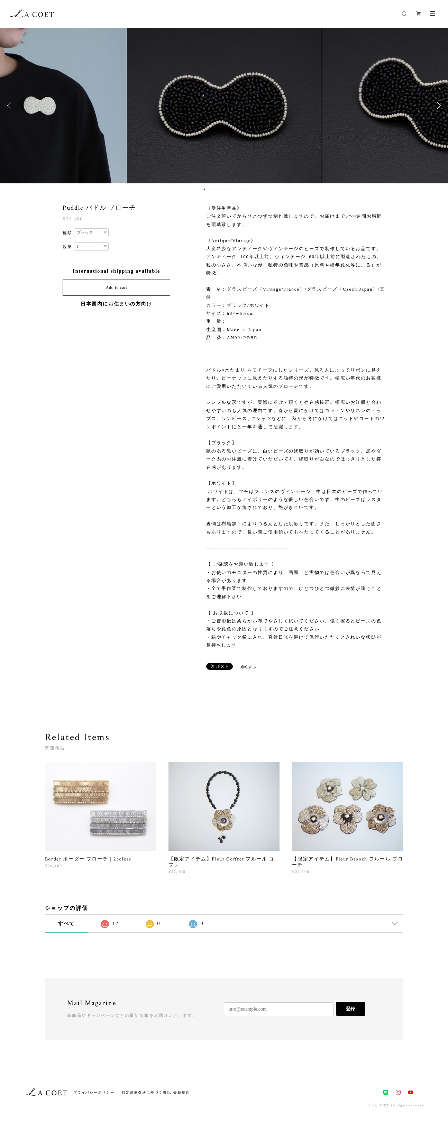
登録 (350, 1008)
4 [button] (218, 189)
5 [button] (222, 189)
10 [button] (245, 189)
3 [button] (213, 189)
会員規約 (181, 1092)
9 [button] (240, 189)
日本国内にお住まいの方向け (116, 304)
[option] (224, 105)
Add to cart (116, 287)
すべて (66, 923)
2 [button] (209, 189)
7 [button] (231, 189)
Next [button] (437, 105)
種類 (67, 232)
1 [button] (204, 189)
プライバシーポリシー (94, 1092)
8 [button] (236, 189)
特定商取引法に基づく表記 (146, 1092)
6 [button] (227, 189)
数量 (67, 246)
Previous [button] (10, 105)
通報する (248, 667)
